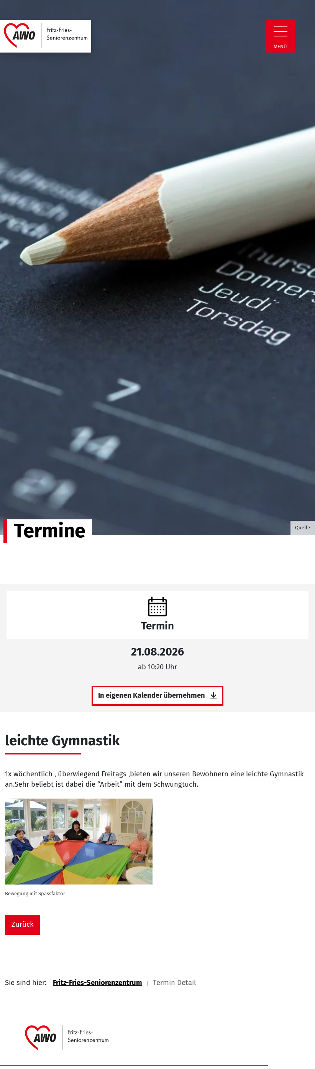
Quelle (302, 527)
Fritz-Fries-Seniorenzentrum (97, 982)
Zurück (22, 924)
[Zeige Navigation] (280, 31)
